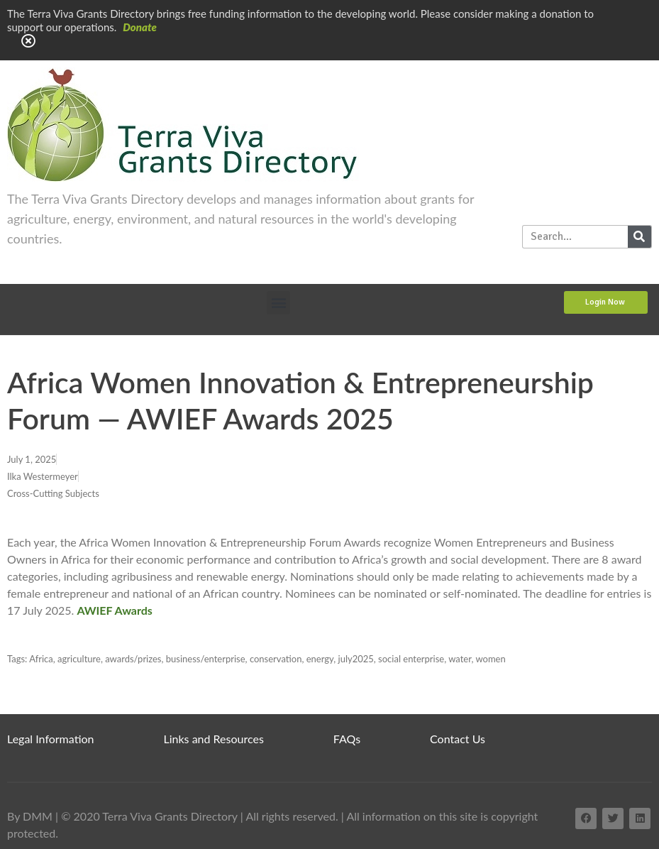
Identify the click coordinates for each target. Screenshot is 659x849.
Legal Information (50, 738)
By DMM (29, 816)
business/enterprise (205, 658)
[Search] (639, 237)
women (490, 658)
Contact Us (457, 738)
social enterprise (411, 658)
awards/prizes (133, 658)
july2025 (356, 658)
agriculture (79, 658)
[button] (278, 302)
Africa (41, 658)
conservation (276, 658)
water (459, 658)
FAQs (346, 738)
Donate (140, 27)
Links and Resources (214, 738)
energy (320, 658)
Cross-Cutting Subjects (53, 493)
